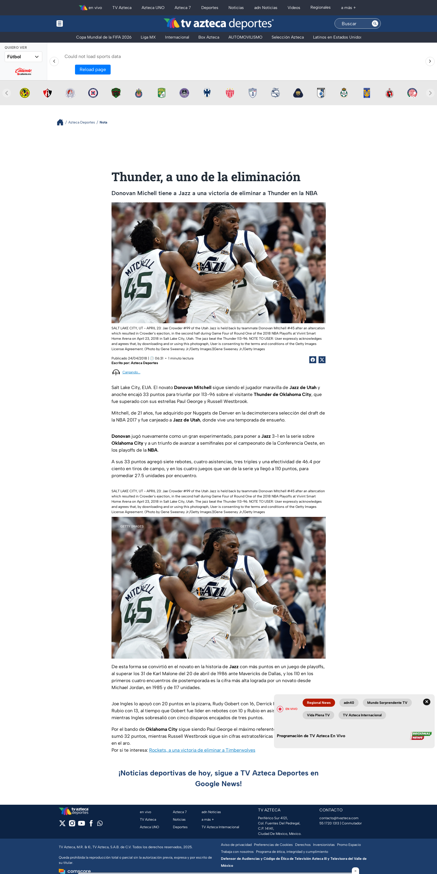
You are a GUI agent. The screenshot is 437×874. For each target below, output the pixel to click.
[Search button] (375, 23)
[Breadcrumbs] (62, 122)
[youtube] (81, 825)
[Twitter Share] (322, 359)
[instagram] (72, 825)
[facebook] (91, 825)
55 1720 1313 (329, 823)
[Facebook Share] (312, 359)
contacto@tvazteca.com (339, 818)
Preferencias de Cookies (273, 845)
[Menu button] (79, 24)
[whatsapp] (100, 824)
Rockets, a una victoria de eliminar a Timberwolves (202, 750)
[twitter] (62, 825)
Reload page (93, 69)
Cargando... (131, 372)
